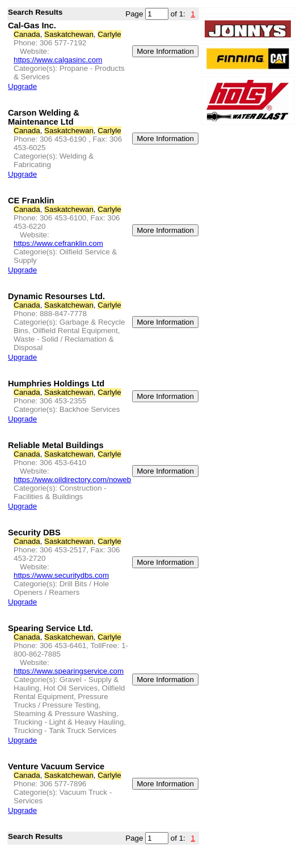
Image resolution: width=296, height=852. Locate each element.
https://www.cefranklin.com (58, 243)
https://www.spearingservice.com (69, 671)
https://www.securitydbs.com (61, 575)
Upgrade (22, 86)
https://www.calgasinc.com (58, 60)
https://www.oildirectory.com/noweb (72, 479)
